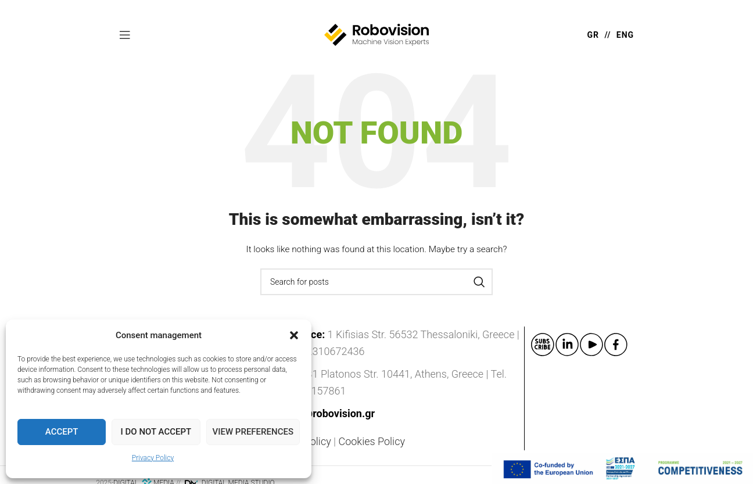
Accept (61, 431)
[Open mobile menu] (125, 34)
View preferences (253, 431)
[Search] (376, 281)
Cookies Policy (372, 441)
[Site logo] (376, 34)
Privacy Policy (153, 458)
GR (593, 35)
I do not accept (156, 431)
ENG (625, 35)
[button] (294, 335)
